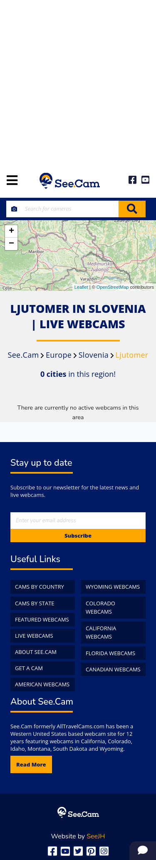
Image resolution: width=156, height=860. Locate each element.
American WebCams (42, 684)
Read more (31, 764)
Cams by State (34, 603)
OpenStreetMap (113, 287)
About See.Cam (36, 652)
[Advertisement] (78, 82)
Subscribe (78, 535)
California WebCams (101, 632)
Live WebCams (34, 635)
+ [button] (11, 231)
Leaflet (81, 287)
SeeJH (96, 836)
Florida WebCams (110, 653)
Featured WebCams (42, 619)
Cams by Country (39, 586)
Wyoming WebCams (113, 586)
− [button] (11, 244)
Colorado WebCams (100, 608)
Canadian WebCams (113, 669)
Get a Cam (29, 668)
